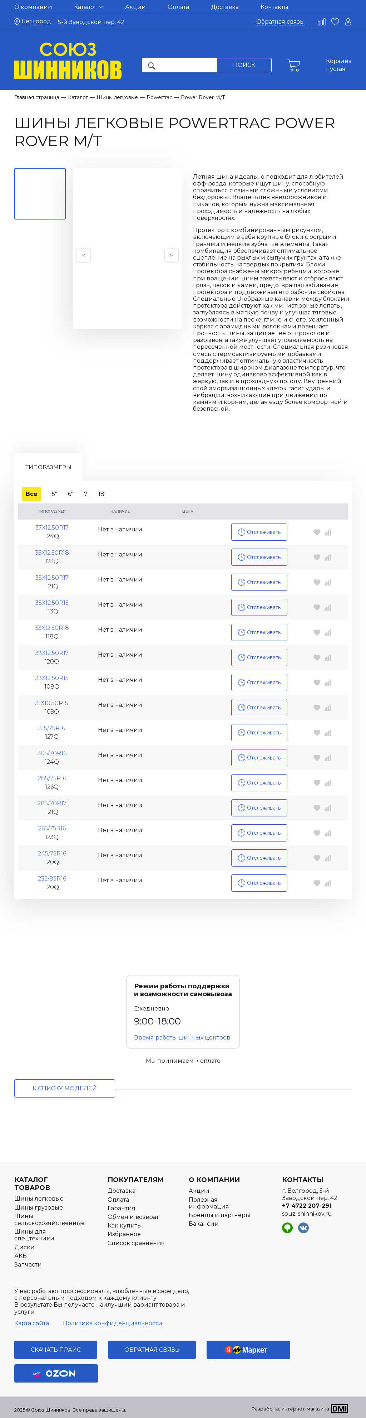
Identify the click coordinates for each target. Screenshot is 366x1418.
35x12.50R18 (52, 550)
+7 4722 (307, 1205)
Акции (135, 7)
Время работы (182, 1037)
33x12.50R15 (52, 675)
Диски (24, 1247)
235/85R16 (52, 876)
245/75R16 (52, 851)
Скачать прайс (56, 1349)
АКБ (20, 1256)
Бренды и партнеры (219, 1215)
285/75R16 (52, 775)
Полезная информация (209, 1203)
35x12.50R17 (52, 575)
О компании (33, 7)
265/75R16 (52, 825)
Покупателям (136, 1180)
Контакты (274, 7)
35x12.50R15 (52, 600)
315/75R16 (52, 725)
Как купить (124, 1225)
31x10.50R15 (51, 700)
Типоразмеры (48, 467)
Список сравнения (136, 1243)
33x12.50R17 (52, 650)
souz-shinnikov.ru (307, 1213)
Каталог (88, 7)
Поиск (244, 65)
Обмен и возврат (133, 1217)
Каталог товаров (32, 1184)
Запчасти (28, 1264)
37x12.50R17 (52, 525)
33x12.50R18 (52, 625)
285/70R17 (52, 800)
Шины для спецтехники (34, 1235)
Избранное (124, 1234)
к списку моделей (65, 1088)
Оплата (178, 7)
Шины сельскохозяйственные (49, 1219)
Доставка (225, 7)
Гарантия (121, 1208)
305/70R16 (52, 750)
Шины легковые (39, 1198)
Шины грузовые (38, 1207)
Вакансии (204, 1223)
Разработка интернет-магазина (290, 1409)
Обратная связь (279, 21)
